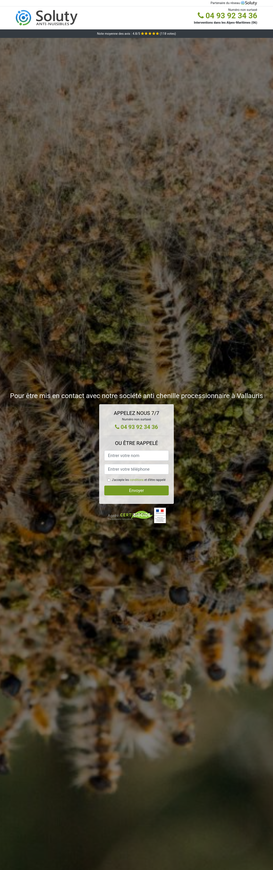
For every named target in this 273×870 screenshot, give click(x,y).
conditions (137, 480)
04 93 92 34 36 (227, 15)
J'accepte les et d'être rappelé (139, 480)
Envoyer (136, 490)
